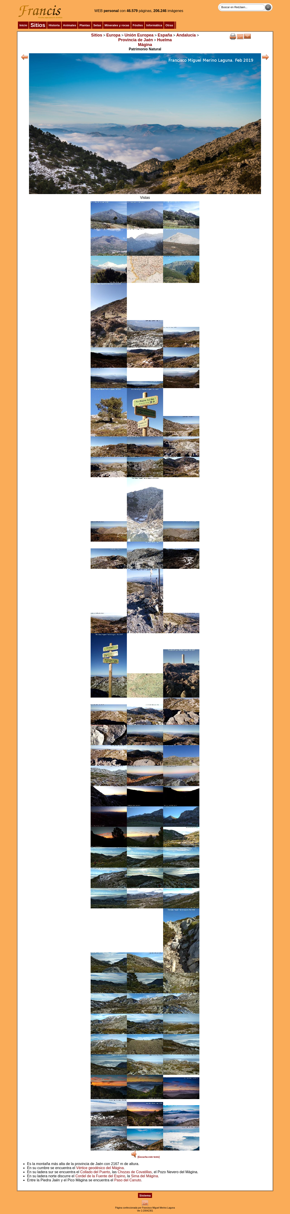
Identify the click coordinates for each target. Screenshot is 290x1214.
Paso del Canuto (127, 1180)
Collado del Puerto (95, 1172)
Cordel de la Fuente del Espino (100, 1176)
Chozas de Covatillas (135, 1172)
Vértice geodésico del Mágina (100, 1168)
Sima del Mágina (144, 1176)
